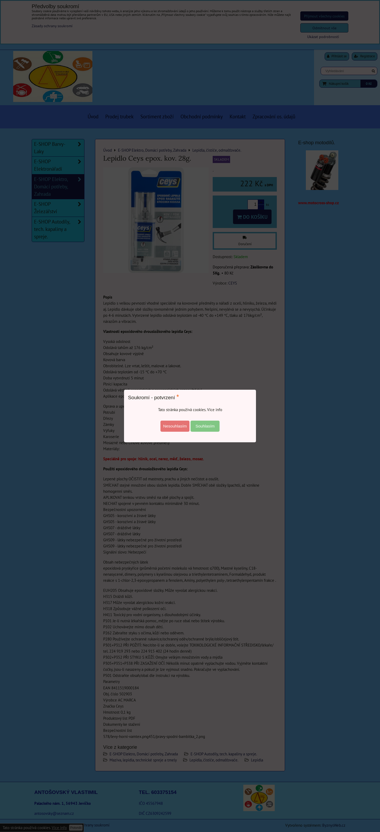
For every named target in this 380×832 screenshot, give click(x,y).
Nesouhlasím (175, 426)
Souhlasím (205, 426)
